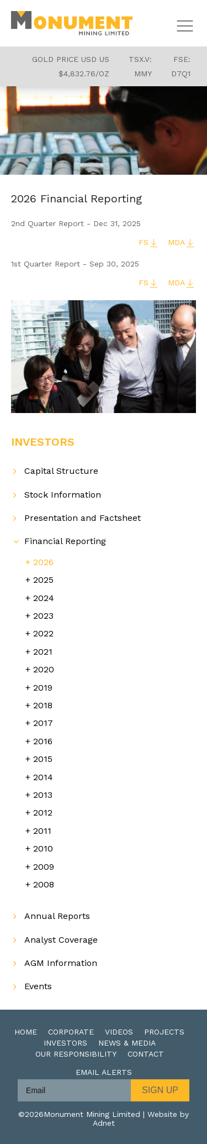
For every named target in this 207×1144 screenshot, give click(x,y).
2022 (43, 633)
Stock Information (62, 494)
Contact (146, 1053)
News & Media (127, 1042)
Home (25, 1031)
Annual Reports (57, 916)
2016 (42, 741)
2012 (42, 812)
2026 (43, 562)
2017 (43, 723)
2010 (43, 848)
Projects (164, 1031)
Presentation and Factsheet (82, 518)
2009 (43, 866)
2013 (42, 795)
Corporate (71, 1031)
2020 (43, 669)
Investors (65, 1042)
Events (38, 986)
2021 (42, 651)
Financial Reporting (65, 541)
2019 (42, 687)
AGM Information (60, 963)
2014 (43, 777)
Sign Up (160, 1090)
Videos (119, 1031)
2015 (42, 759)
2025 (43, 579)
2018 (42, 705)
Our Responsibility (75, 1053)
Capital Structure (61, 471)
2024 (43, 598)
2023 (43, 615)
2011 (42, 831)
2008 (43, 884)
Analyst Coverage (61, 939)
